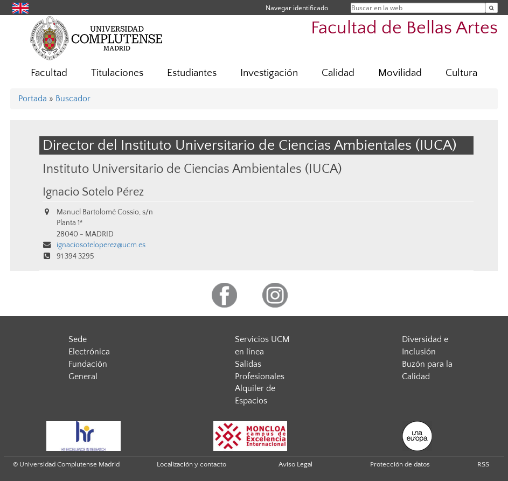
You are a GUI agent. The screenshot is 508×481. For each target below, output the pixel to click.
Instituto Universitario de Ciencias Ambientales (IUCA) (192, 169)
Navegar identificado (297, 7)
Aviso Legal (295, 464)
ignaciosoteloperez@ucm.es (101, 245)
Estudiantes (192, 73)
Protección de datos (400, 464)
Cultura (461, 73)
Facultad (49, 73)
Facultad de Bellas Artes (404, 28)
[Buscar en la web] (491, 8)
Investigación (269, 73)
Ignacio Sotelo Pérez (93, 192)
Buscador (73, 98)
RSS (483, 464)
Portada (32, 98)
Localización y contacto (191, 464)
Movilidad (400, 73)
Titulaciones (117, 73)
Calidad (338, 73)
